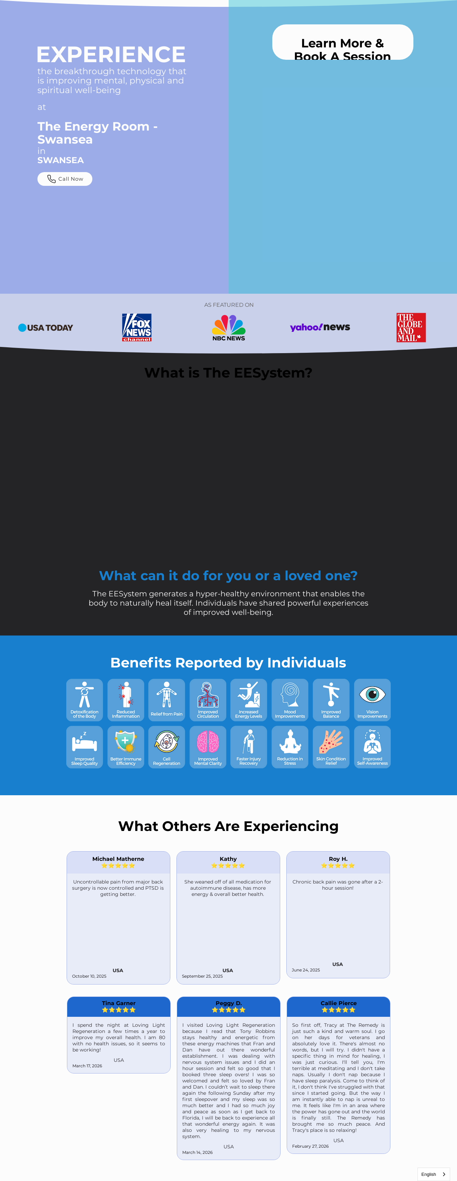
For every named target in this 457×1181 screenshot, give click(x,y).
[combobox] (434, 1174)
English (428, 1174)
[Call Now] (64, 179)
